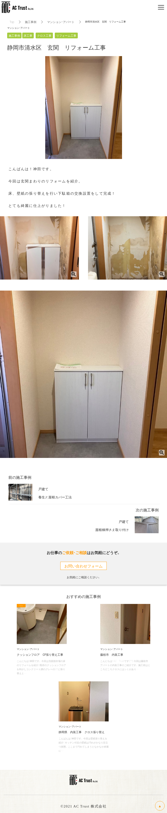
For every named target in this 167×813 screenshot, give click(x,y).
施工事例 (30, 22)
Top (12, 22)
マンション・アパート (60, 22)
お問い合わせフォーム (83, 566)
